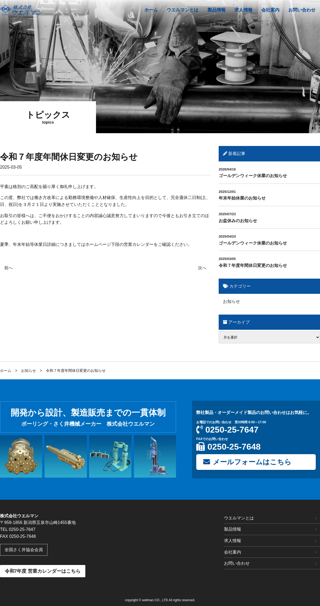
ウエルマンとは (239, 518)
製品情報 (232, 529)
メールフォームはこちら (247, 462)
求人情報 (232, 540)
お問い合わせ (237, 563)
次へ (202, 268)
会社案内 (232, 552)
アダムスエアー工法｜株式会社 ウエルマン (21, 10)
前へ (8, 268)
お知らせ (231, 301)
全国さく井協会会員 (24, 549)
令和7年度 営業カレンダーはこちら (43, 571)
